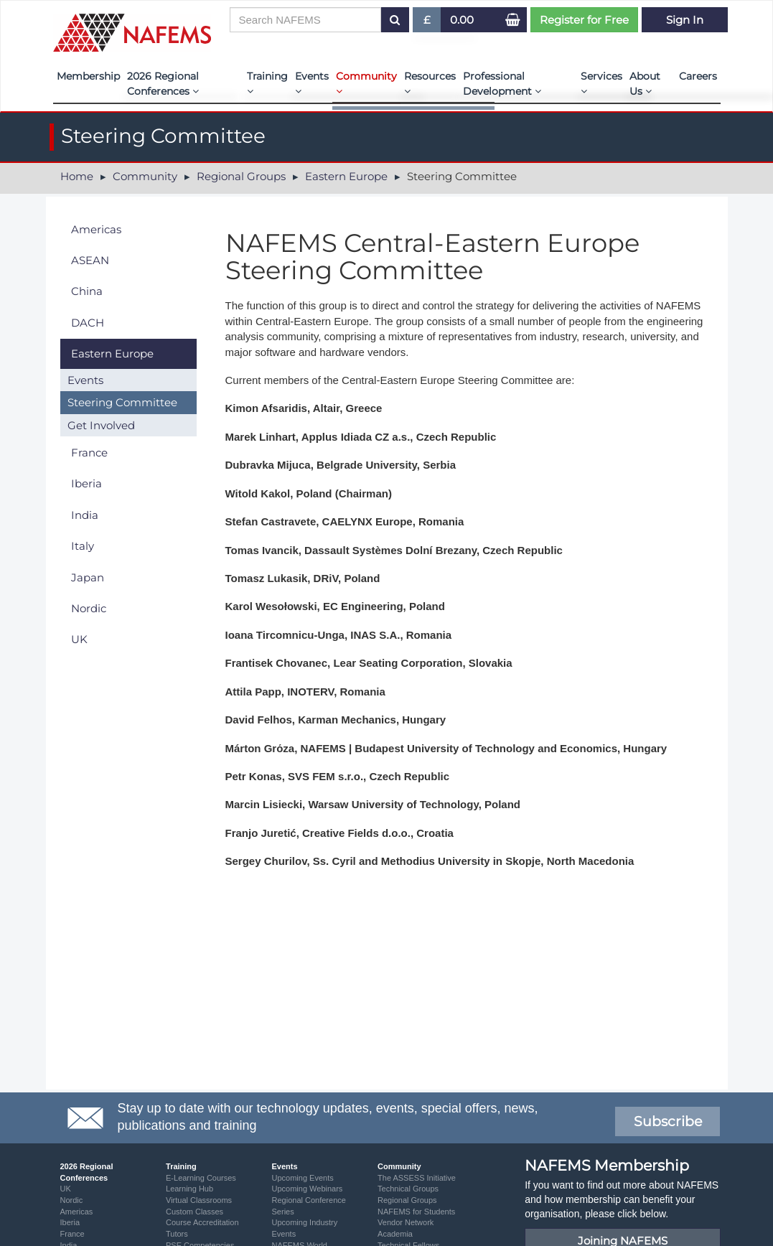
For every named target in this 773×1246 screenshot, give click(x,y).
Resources (430, 83)
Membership (88, 76)
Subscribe (668, 1121)
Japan (87, 577)
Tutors (177, 1233)
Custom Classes (194, 1211)
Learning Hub (189, 1188)
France (89, 452)
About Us (644, 84)
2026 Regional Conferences (163, 84)
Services (601, 83)
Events (312, 83)
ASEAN (90, 260)
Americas (96, 229)
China (87, 291)
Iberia (86, 483)
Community (366, 83)
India (84, 515)
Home (76, 176)
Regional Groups (241, 176)
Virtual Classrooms (199, 1200)
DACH (87, 322)
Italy (82, 546)
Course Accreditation (202, 1222)
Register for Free (584, 20)
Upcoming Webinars (307, 1188)
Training (267, 83)
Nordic (88, 608)
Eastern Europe (346, 176)
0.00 (462, 20)
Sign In (684, 20)
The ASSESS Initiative (417, 1178)
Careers (698, 76)
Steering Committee (122, 402)
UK (79, 639)
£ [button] (427, 22)
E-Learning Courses (201, 1178)
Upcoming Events (303, 1178)
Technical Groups (408, 1188)
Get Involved (101, 425)
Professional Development (502, 84)
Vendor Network (406, 1222)
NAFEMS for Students (416, 1211)
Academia (395, 1233)
